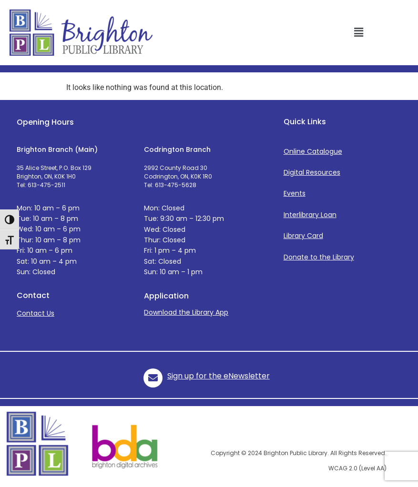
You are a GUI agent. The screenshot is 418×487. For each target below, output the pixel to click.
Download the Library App (186, 312)
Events (295, 193)
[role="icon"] (153, 378)
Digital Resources (312, 172)
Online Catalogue (313, 151)
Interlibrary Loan (310, 214)
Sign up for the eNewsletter (218, 375)
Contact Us (35, 313)
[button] (358, 32)
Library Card (303, 235)
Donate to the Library (319, 257)
